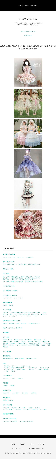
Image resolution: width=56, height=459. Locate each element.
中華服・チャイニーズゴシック (11, 320)
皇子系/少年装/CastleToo (32, 278)
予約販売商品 (7, 356)
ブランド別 (6, 337)
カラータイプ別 (7, 405)
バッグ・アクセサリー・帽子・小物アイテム (26, 314)
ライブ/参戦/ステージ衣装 (10, 290)
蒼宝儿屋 (23, 323)
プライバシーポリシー (18, 448)
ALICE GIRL (47, 343)
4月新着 (12, 385)
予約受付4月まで (31, 358)
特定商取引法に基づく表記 (36, 448)
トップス (45, 312)
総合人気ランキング (8, 261)
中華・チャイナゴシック (10, 279)
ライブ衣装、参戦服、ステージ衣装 (13, 281)
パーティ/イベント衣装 (9, 418)
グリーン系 (26, 409)
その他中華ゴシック (34, 323)
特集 (4, 363)
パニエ (36, 316)
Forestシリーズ (7, 340)
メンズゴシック (32, 367)
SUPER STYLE (22, 343)
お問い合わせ (28, 35)
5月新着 (5, 385)
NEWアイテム (7, 390)
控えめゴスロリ (25, 366)
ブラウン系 (18, 409)
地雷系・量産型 (7, 302)
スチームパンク (7, 298)
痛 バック (43, 314)
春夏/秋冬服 (6, 397)
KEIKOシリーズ (7, 341)
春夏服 (5, 400)
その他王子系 (29, 257)
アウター (5, 312)
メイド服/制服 (7, 351)
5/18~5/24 (6, 393)
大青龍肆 (11, 323)
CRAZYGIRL (46, 341)
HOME (13, 444)
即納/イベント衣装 (8, 269)
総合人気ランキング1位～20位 (33, 281)
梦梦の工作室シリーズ (35, 343)
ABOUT (22, 444)
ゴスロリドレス (44, 367)
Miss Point (28, 340)
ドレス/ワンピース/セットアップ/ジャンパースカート (25, 312)
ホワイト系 (22, 407)
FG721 (24, 341)
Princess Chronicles (9, 257)
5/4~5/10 (24, 393)
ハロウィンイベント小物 (26, 421)
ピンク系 (37, 407)
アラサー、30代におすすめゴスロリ (13, 367)
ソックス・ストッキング (10, 316)
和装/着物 (5, 332)
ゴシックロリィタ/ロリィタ (10, 276)
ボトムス (5, 314)
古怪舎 (5, 323)
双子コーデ (14, 371)
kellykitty (30, 341)
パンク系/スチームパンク (26, 279)
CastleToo (20, 257)
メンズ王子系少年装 (42, 369)
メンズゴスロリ (7, 375)
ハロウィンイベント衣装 (10, 421)
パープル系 (43, 409)
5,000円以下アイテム (9, 286)
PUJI (45, 340)
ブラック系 (6, 407)
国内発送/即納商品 (8, 414)
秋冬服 (11, 400)
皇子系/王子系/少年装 (9, 254)
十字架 (5, 371)
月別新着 (5, 383)
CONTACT (42, 444)
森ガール (31, 369)
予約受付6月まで (8, 358)
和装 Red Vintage (8, 345)
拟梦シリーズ (37, 340)
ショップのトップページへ (28, 31)
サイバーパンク (18, 298)
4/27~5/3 (33, 393)
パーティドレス (8, 369)
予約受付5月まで (19, 358)
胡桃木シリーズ (18, 340)
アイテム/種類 (7, 310)
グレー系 (14, 407)
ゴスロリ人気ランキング (10, 264)
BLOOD (37, 341)
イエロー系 (35, 409)
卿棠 (17, 323)
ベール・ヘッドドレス (25, 316)
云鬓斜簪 (12, 343)
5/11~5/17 (15, 393)
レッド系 (29, 407)
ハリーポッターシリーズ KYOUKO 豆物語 (27, 345)
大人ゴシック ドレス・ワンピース (30, 276)
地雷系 (5, 305)
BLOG (31, 444)
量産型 (11, 305)
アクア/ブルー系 (7, 409)
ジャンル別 (6, 273)
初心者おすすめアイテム (10, 366)
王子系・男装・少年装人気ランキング (29, 264)
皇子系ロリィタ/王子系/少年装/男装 (13, 278)
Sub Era (16, 341)
